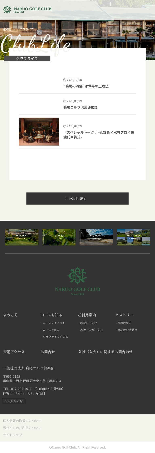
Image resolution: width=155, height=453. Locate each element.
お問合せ (48, 351)
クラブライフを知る (55, 337)
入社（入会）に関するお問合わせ (105, 351)
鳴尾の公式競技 (127, 330)
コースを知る (51, 314)
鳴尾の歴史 (124, 323)
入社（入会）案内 (91, 330)
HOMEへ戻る (77, 199)
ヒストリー (124, 314)
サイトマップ (12, 434)
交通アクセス (14, 351)
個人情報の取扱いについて (22, 420)
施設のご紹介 (88, 323)
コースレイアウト (54, 323)
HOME (7, 29)
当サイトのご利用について (22, 427)
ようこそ (10, 314)
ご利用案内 (87, 314)
